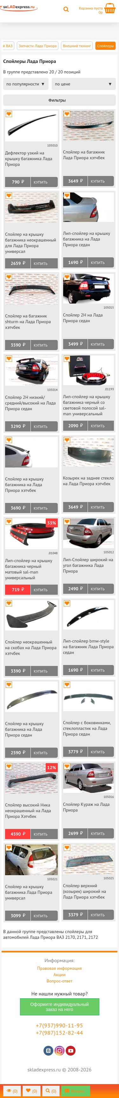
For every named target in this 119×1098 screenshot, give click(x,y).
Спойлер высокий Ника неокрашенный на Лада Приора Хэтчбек (28, 810)
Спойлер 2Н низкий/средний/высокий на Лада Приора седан (30, 402)
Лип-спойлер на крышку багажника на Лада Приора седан (86, 239)
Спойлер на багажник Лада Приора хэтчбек (84, 154)
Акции (60, 974)
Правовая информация (59, 968)
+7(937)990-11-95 (59, 1025)
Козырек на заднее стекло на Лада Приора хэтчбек (88, 480)
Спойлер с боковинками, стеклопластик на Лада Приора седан (87, 728)
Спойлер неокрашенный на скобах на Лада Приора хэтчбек (30, 647)
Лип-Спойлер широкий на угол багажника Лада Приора (88, 565)
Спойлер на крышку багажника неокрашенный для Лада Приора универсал (30, 242)
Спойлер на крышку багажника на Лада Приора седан (24, 729)
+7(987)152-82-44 (59, 1032)
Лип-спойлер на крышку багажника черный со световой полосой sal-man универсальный (86, 405)
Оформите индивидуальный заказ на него (59, 1007)
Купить (40, 182)
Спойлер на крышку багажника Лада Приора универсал (28, 892)
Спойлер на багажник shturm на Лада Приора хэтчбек (28, 321)
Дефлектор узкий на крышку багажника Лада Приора (28, 158)
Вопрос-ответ (59, 981)
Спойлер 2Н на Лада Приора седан (83, 317)
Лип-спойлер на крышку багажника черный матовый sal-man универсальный (28, 569)
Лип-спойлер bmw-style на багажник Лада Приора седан (88, 646)
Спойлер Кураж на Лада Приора (86, 807)
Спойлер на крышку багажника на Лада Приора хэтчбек (24, 484)
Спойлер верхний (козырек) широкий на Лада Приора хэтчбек (84, 891)
